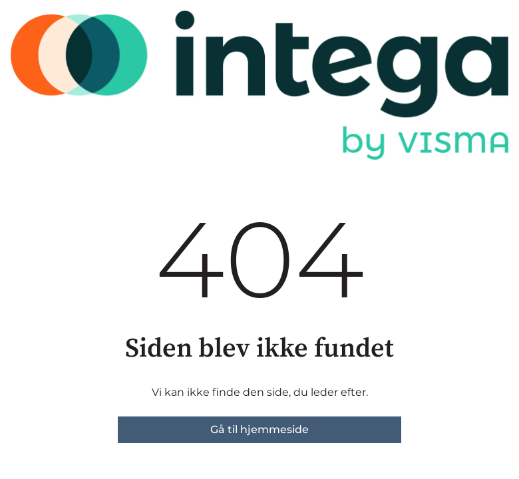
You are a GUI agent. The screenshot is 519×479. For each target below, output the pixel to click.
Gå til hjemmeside (259, 429)
